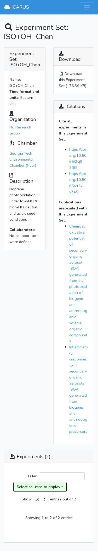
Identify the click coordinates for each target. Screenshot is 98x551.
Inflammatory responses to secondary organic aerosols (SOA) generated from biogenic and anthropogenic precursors (78, 389)
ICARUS (16, 7)
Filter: (56, 476)
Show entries (41, 499)
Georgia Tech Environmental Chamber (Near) (22, 159)
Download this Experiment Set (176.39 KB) (72, 79)
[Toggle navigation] (87, 7)
